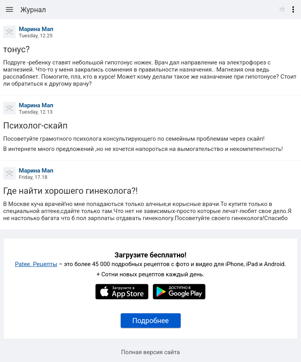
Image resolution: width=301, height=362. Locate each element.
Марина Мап (36, 29)
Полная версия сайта (150, 352)
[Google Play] (179, 297)
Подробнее (150, 320)
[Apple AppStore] (122, 297)
